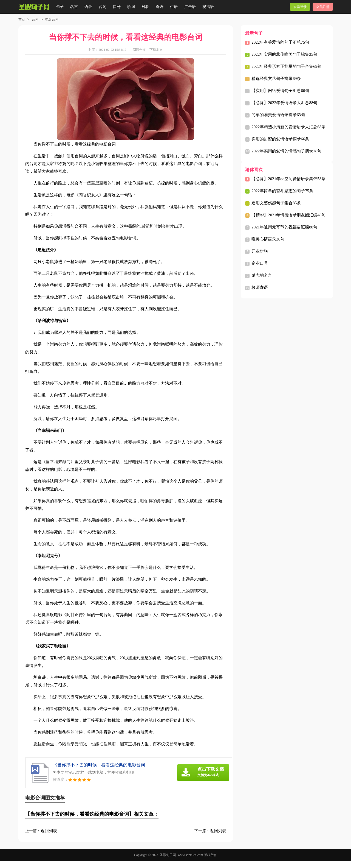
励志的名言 (261, 275)
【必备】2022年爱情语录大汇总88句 (284, 102)
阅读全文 (139, 50)
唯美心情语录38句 (267, 239)
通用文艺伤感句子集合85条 (276, 203)
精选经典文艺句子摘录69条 (276, 78)
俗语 (174, 7)
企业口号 (259, 263)
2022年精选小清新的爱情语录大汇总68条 (288, 127)
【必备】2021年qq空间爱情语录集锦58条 (288, 179)
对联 (145, 7)
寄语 (159, 7)
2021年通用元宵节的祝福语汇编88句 (284, 227)
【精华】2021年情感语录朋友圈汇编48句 (288, 215)
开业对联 (259, 251)
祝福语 (208, 7)
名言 (74, 7)
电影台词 (51, 19)
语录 (88, 7)
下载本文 (156, 50)
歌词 (131, 7)
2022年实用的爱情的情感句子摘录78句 (286, 151)
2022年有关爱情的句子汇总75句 (280, 42)
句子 (60, 7)
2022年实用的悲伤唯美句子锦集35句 (284, 54)
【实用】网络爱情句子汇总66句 (280, 90)
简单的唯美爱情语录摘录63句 (278, 115)
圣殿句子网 (168, 855)
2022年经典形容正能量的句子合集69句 (286, 66)
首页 (21, 19)
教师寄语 (259, 287)
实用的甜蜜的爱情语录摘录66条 (280, 139)
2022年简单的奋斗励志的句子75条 (282, 191)
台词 (102, 7)
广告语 (190, 7)
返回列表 (49, 831)
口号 (117, 7)
